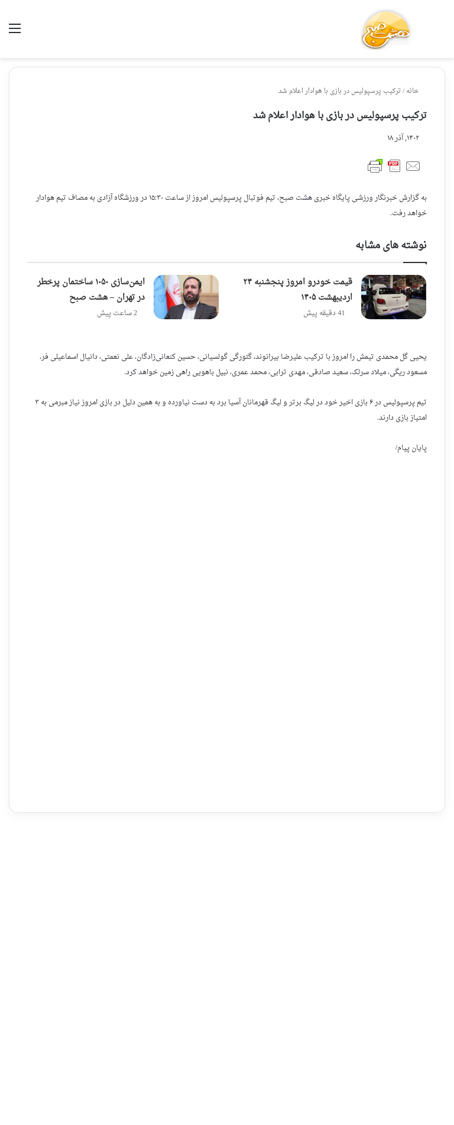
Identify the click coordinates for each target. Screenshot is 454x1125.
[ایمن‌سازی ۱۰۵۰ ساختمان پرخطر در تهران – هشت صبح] (186, 297)
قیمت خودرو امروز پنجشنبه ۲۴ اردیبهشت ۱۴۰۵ (297, 290)
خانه (416, 91)
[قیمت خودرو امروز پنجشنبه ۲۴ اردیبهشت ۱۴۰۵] (393, 297)
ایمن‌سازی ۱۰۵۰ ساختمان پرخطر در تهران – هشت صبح (91, 290)
